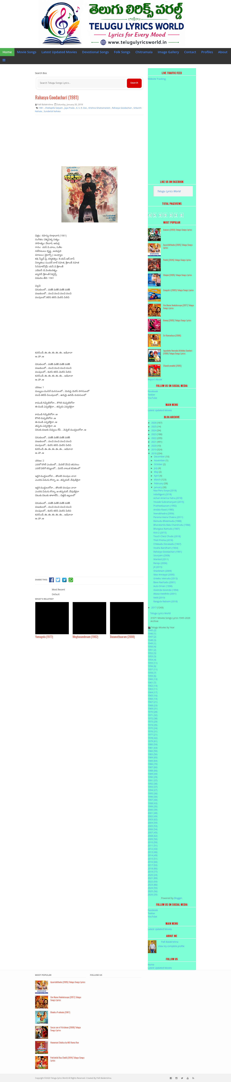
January (158, 487)
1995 (153, 793)
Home (7, 52)
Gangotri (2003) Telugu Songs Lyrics (178, 290)
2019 (154, 449)
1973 (153, 721)
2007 (153, 832)
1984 (153, 757)
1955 (153, 662)
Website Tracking (157, 78)
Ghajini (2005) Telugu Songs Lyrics (177, 275)
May (156, 471)
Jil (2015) (157, 566)
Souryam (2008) (161, 555)
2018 (154, 453)
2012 (153, 848)
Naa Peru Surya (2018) (165, 490)
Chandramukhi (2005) (172, 365)
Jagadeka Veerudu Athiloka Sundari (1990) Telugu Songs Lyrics (177, 352)
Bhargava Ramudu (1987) (166, 528)
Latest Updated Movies (59, 52)
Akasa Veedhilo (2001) (164, 593)
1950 (152, 646)
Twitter (151, 394)
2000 (153, 809)
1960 (153, 679)
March (157, 479)
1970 (153, 711)
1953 (152, 656)
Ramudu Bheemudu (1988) (167, 521)
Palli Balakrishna (169, 941)
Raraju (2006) (160, 563)
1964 (153, 692)
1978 (153, 737)
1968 (153, 705)
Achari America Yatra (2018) (167, 498)
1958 (152, 672)
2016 (153, 861)
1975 (153, 728)
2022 (154, 438)
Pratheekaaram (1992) (165, 505)
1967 (153, 701)
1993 (153, 786)
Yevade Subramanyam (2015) (168, 501)
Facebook (153, 391)
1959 (152, 675)
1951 (152, 649)
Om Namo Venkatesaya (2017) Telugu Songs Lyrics (178, 306)
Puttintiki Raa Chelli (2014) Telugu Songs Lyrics (67, 1059)
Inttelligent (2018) (162, 494)
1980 (153, 744)
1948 (152, 640)
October (158, 464)
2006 (153, 829)
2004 (153, 822)
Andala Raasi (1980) (163, 509)
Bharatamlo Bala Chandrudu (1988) (171, 524)
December (159, 456)
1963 (153, 688)
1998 (153, 803)
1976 (153, 731)
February (159, 483)
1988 (153, 770)
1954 (152, 659)
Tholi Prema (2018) (163, 540)
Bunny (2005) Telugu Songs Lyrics (177, 320)
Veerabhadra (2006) (163, 513)
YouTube (152, 397)
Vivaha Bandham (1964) (165, 547)
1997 (153, 799)
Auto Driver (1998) (162, 586)
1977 (153, 734)
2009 (153, 839)
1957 (153, 669)
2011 (153, 845)
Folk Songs (122, 52)
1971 (153, 715)
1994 (153, 790)
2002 (153, 816)
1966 (153, 698)
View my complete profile (171, 946)
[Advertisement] (89, 140)
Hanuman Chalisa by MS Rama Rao (64, 1042)
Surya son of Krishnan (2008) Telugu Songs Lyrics (65, 1029)
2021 (154, 441)
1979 (153, 741)
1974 (153, 724)
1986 (153, 764)
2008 (153, 835)
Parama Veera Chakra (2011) (168, 517)
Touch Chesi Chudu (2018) (167, 536)
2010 (153, 842)
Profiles (207, 52)
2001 (153, 813)
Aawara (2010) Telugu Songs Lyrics (177, 229)
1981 (153, 747)
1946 (152, 633)
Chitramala (144, 52)
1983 (153, 754)
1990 (153, 777)
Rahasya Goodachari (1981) (56, 97)
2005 (153, 826)
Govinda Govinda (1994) (165, 589)
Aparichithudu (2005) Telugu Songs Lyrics (178, 246)
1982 (153, 751)
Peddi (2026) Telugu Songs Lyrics (177, 259)
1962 (153, 685)
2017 (154, 607)
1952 (152, 653)
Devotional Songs (95, 52)
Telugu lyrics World (59, 1078)
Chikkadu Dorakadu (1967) (167, 544)
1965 (153, 695)
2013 (153, 852)
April (156, 475)
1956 (152, 666)
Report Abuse (155, 379)
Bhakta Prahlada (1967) (60, 1012)
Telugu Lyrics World (169, 191)
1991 (153, 780)
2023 (154, 434)
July (156, 468)
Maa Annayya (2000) (163, 574)
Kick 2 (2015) (160, 532)
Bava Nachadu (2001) (164, 582)
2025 (154, 426)
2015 (153, 858)
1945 (152, 630)
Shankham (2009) (162, 570)
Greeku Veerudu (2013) (165, 578)
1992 (153, 783)
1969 (153, 708)
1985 (153, 760)
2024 (154, 430)
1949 (152, 643)
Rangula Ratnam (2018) (165, 601)
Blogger (178, 898)
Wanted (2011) (161, 559)
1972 (153, 718)
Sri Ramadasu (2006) (172, 335)
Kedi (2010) (159, 597)
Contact (190, 52)
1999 (153, 806)
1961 (152, 682)
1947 (152, 636)
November (160, 460)
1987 (153, 767)
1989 (153, 773)
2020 (154, 445)
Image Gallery (168, 52)
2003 (153, 819)
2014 (153, 855)
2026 (154, 422)
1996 (153, 796)
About (222, 52)
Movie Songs (26, 52)
